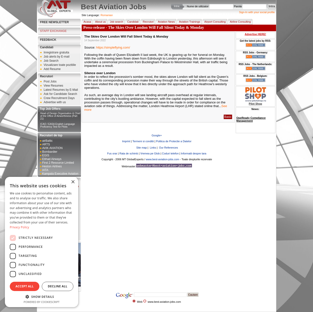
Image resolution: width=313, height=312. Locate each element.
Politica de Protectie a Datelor (173, 141)
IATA (45, 170)
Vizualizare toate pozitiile (60, 65)
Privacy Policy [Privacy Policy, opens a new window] (19, 227)
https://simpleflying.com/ (113, 47)
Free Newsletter (54, 22)
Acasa (86, 22)
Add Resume (52, 69)
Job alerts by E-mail (56, 56)
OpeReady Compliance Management (251, 119)
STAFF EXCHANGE (53, 31)
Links (152, 147)
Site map (141, 147)
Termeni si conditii (143, 141)
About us (99, 22)
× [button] (73, 182)
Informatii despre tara (193, 153)
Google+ (157, 135)
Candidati (47, 47)
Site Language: (91, 15)
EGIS (45, 155)
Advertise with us (55, 102)
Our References (168, 147)
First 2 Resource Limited (58, 162)
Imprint (126, 141)
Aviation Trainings (188, 22)
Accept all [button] (25, 286)
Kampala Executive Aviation (60, 173)
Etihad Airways (52, 159)
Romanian (107, 15)
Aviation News (165, 22)
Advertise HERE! (255, 34)
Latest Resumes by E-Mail (61, 89)
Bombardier (49, 151)
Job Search (51, 60)
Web (139, 301)
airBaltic (47, 140)
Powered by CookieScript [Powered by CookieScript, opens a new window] (42, 302)
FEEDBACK (48, 39)
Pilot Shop (255, 103)
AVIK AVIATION (52, 148)
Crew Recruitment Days (59, 98)
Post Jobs (50, 81)
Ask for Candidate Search (60, 94)
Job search (115, 22)
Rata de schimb (128, 153)
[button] (41, 296)
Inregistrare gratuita (56, 52)
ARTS (46, 144)
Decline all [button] (57, 286)
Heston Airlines (52, 166)
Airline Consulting (239, 22)
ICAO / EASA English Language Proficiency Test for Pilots (57, 125)
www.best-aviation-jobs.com (162, 159)
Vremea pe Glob (150, 153)
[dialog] (41, 242)
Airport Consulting (214, 22)
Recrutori (46, 76)
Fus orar (112, 153)
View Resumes (53, 85)
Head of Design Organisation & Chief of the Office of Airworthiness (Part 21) (60, 116)
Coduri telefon (170, 153)
